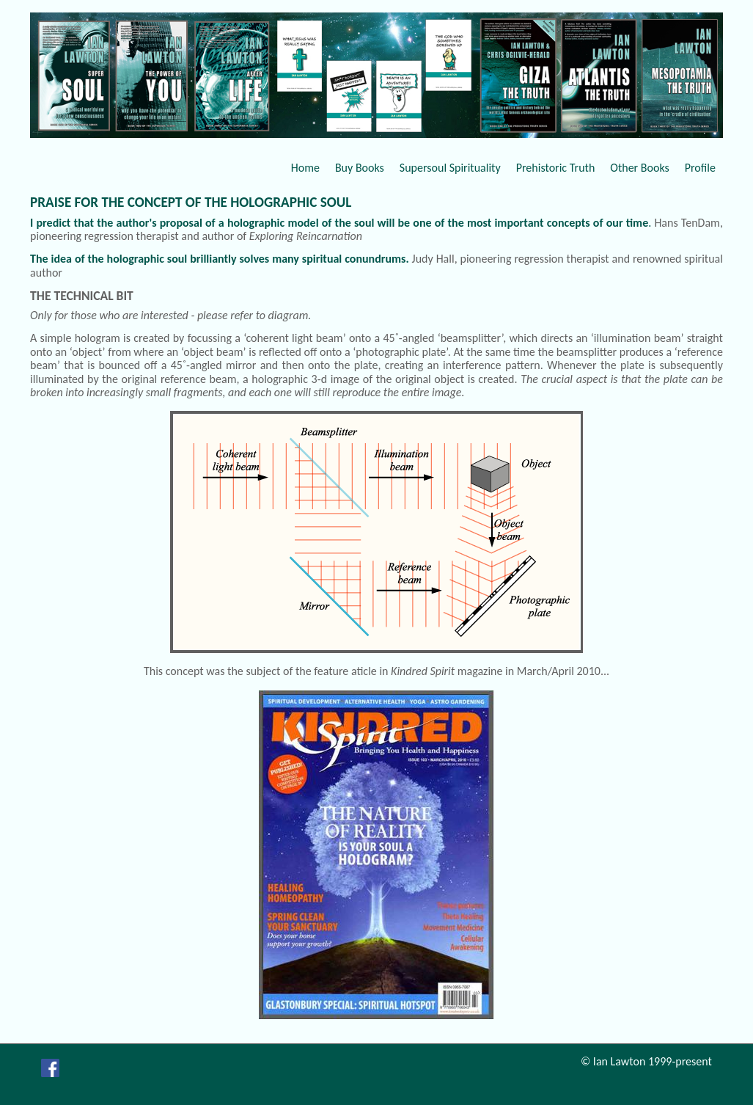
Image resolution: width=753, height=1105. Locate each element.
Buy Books (359, 168)
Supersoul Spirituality (450, 168)
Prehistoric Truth (555, 168)
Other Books (639, 168)
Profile (700, 168)
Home (305, 168)
